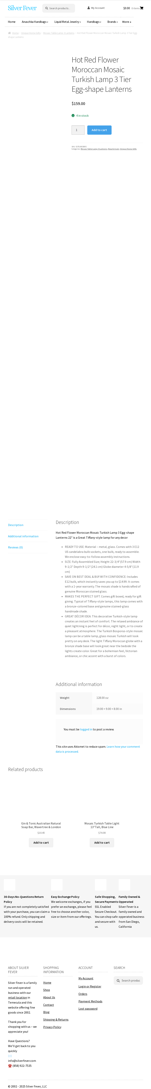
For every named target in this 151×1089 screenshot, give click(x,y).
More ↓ (126, 22)
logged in (86, 729)
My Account (97, 8)
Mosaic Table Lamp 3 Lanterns (58, 33)
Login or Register (89, 986)
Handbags (93, 22)
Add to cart (99, 130)
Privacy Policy (52, 1027)
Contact (48, 1005)
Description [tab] (15, 525)
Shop (46, 990)
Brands (111, 22)
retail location (17, 997)
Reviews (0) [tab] (15, 547)
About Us (49, 997)
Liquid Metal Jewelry (66, 22)
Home (12, 22)
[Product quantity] (78, 130)
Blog (46, 1012)
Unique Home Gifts (31, 33)
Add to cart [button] (41, 842)
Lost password (87, 1008)
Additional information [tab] (23, 536)
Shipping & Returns (56, 1019)
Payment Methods (90, 1001)
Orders (82, 994)
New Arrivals (113, 149)
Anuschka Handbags (34, 22)
